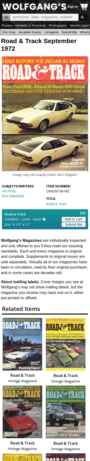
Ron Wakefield (13, 196)
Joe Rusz (9, 191)
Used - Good (31, 219)
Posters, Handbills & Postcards (24, 25)
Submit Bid (69, 32)
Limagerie (51, 32)
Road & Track (56, 204)
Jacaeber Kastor (30, 32)
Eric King (8, 32)
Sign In (72, 6)
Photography (58, 25)
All (6, 17)
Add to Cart (74, 219)
